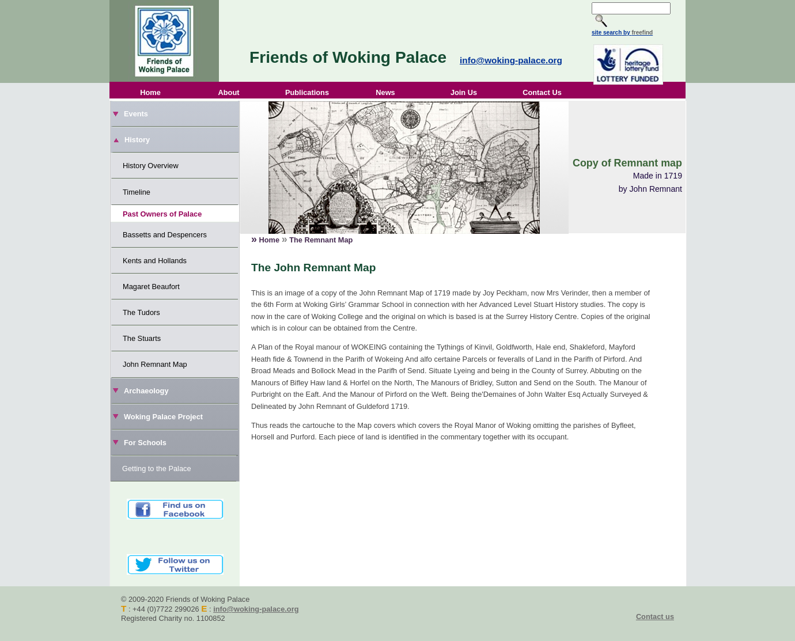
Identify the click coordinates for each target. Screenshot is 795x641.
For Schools (145, 442)
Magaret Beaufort (151, 286)
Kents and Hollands (155, 260)
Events (136, 113)
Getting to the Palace (156, 468)
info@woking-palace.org (511, 60)
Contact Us (542, 92)
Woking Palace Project (163, 416)
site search (607, 32)
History (137, 139)
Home (150, 92)
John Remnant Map (155, 364)
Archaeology (146, 390)
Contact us (655, 616)
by (637, 32)
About (229, 92)
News (385, 92)
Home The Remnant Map (302, 239)
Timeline (136, 192)
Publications (307, 92)
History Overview (151, 165)
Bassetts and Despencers (165, 234)
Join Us (463, 92)
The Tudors (141, 312)
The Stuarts (142, 338)
